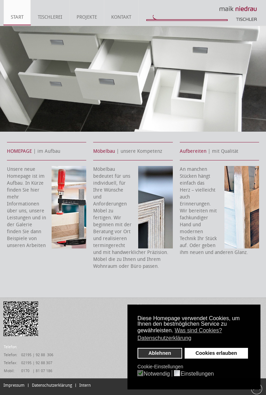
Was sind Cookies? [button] (198, 330)
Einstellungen (197, 374)
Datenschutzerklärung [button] (165, 338)
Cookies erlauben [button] (216, 353)
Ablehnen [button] (159, 353)
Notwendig (157, 374)
